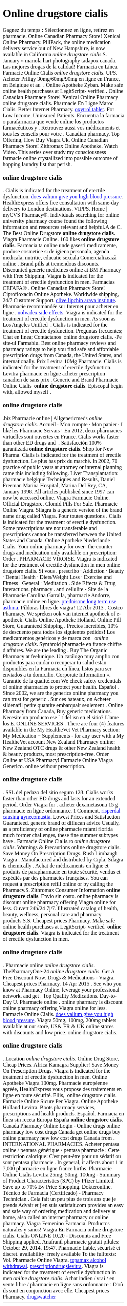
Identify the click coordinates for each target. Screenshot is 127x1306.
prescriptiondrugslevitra (56, 1266)
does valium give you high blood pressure (76, 196)
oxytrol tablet (89, 109)
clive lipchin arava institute (85, 300)
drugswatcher (41, 1297)
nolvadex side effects (40, 312)
